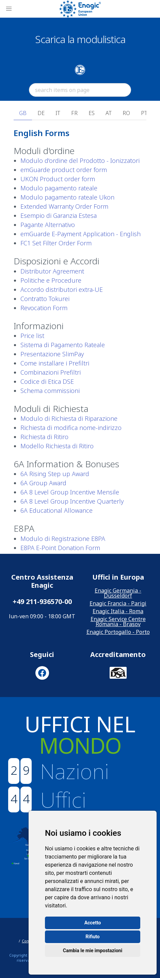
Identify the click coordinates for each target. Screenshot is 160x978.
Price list (32, 336)
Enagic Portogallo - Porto (118, 632)
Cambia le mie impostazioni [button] (92, 950)
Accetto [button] (92, 922)
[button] (9, 9)
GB (23, 113)
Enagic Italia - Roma (118, 611)
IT (57, 113)
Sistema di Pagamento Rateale (62, 345)
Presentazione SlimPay (52, 354)
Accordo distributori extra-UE (61, 289)
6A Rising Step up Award (54, 474)
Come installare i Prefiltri (54, 363)
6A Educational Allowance (56, 510)
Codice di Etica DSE (47, 381)
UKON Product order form (57, 179)
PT (144, 113)
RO (126, 113)
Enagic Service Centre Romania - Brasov (118, 621)
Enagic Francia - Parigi (118, 603)
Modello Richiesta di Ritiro (57, 446)
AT (109, 113)
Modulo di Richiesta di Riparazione (68, 418)
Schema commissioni (50, 391)
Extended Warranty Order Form (64, 206)
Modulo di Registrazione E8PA (62, 538)
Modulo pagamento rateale (58, 188)
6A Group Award (43, 483)
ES (92, 113)
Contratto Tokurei (44, 299)
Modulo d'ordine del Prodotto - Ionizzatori (80, 160)
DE (41, 113)
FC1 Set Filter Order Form (56, 243)
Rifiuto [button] (92, 936)
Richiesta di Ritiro (44, 437)
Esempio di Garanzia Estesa (58, 215)
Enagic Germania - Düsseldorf (118, 593)
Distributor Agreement (52, 271)
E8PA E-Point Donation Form (60, 548)
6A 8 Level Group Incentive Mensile (69, 492)
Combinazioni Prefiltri (50, 372)
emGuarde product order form (63, 170)
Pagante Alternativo (47, 225)
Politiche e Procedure (50, 280)
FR (74, 113)
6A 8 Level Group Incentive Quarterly (72, 501)
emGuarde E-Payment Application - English (80, 234)
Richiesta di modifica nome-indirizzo (71, 428)
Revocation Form (43, 308)
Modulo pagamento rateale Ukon (67, 197)
